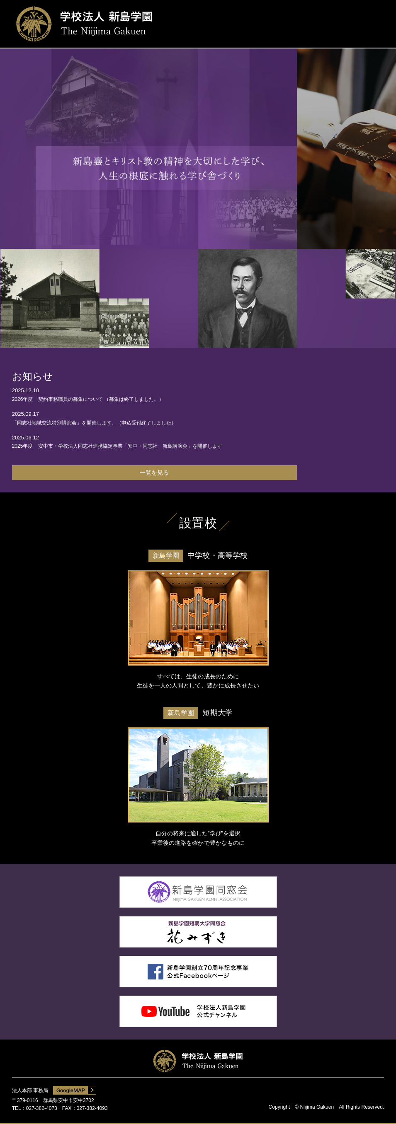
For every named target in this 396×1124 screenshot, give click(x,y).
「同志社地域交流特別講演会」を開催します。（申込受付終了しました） (94, 423)
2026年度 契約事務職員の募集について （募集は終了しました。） (88, 399)
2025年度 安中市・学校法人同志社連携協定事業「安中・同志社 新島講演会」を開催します (117, 446)
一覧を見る (154, 472)
